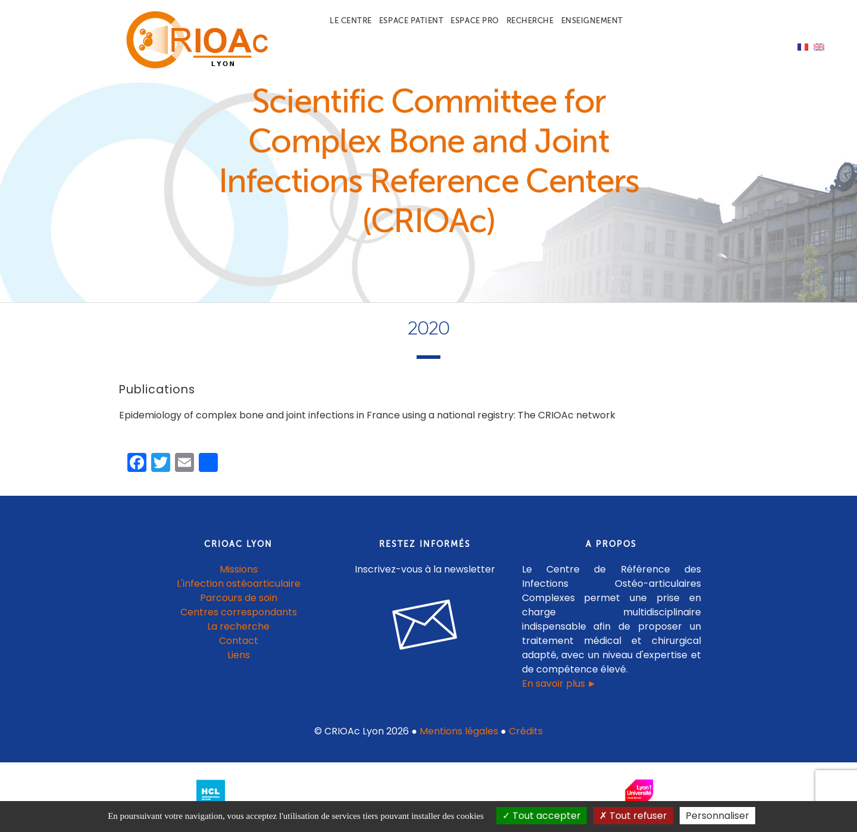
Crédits (526, 731)
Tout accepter (541, 815)
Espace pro (475, 20)
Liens (238, 655)
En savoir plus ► (559, 683)
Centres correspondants (238, 612)
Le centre (351, 20)
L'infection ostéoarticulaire (239, 583)
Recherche (530, 20)
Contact (238, 641)
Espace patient (411, 20)
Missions (239, 569)
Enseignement (592, 20)
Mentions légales (459, 731)
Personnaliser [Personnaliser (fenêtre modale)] (717, 815)
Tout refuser (633, 815)
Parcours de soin (238, 598)
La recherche (238, 626)
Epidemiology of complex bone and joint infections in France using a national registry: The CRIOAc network (367, 415)
